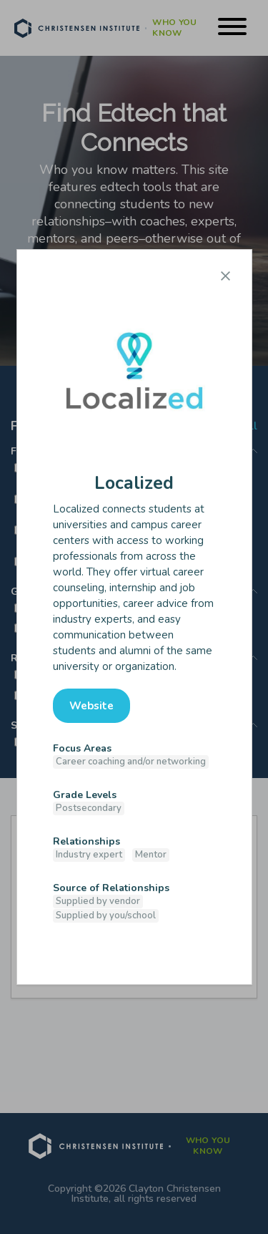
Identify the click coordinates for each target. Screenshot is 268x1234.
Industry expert (89, 854)
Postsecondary (88, 808)
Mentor (151, 854)
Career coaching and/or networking (131, 761)
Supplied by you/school (106, 915)
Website (91, 706)
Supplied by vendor (98, 901)
